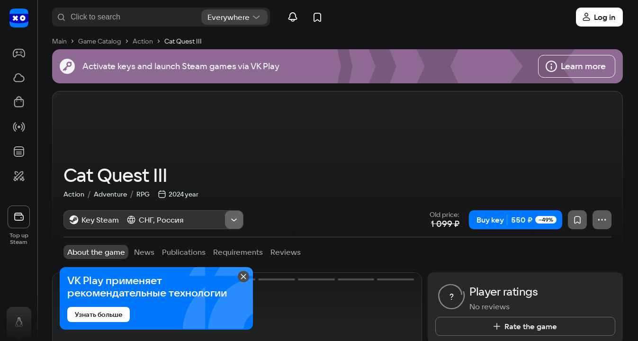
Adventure (115, 222)
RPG (143, 222)
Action (78, 222)
